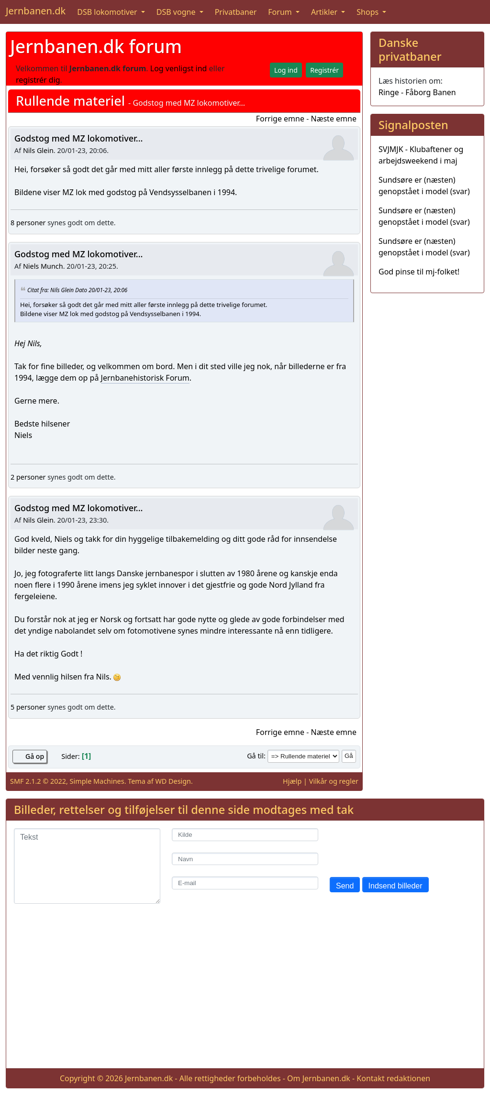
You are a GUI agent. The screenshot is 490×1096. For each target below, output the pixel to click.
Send (345, 886)
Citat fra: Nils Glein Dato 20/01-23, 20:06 (77, 289)
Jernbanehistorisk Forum (145, 378)
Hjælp (292, 781)
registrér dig (38, 80)
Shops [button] (368, 12)
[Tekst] (87, 866)
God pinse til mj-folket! (419, 271)
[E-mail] (245, 883)
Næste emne (333, 118)
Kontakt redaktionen (393, 1078)
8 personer (28, 222)
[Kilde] (245, 834)
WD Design (173, 781)
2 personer (28, 477)
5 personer (28, 707)
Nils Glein (38, 150)
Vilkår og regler (333, 781)
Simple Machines (97, 781)
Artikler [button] (325, 12)
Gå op (34, 756)
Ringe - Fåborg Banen (417, 92)
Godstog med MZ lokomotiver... (78, 138)
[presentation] (402, 847)
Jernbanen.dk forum (96, 46)
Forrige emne (280, 118)
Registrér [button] (324, 70)
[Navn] (245, 859)
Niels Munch (43, 266)
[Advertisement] (245, 994)
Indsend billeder (395, 886)
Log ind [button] (286, 70)
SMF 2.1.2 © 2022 (38, 781)
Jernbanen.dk (36, 10)
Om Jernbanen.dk (318, 1078)
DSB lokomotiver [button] (108, 12)
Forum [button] (281, 12)
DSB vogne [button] (177, 12)
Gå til (255, 755)
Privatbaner (236, 12)
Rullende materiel (70, 101)
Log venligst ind (178, 68)
